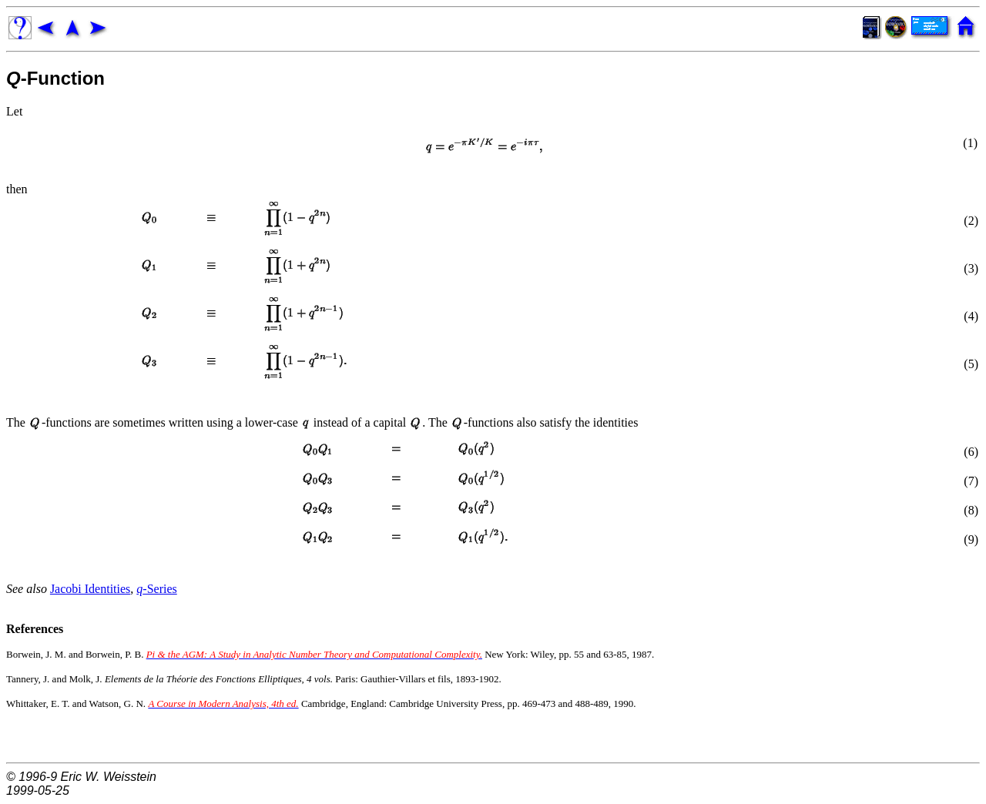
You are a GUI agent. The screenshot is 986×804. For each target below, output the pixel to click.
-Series (156, 588)
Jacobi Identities (90, 588)
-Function (55, 78)
